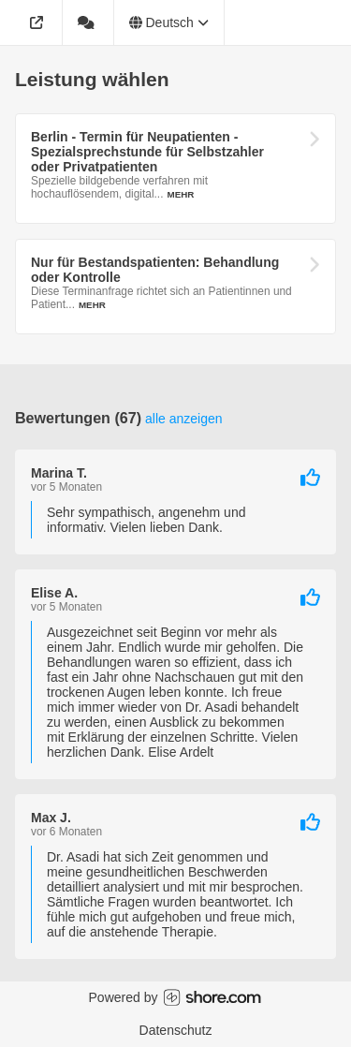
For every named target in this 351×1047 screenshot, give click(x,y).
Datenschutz (175, 1030)
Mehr (180, 194)
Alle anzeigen (184, 418)
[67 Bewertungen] (88, 22)
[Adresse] (39, 22)
